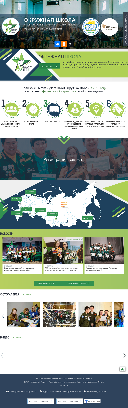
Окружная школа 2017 (39, 401)
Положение (47, 66)
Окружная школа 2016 (68, 401)
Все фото (27, 294)
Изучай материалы (52, 122)
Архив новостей (46, 283)
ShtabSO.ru (64, 385)
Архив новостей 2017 (78, 283)
